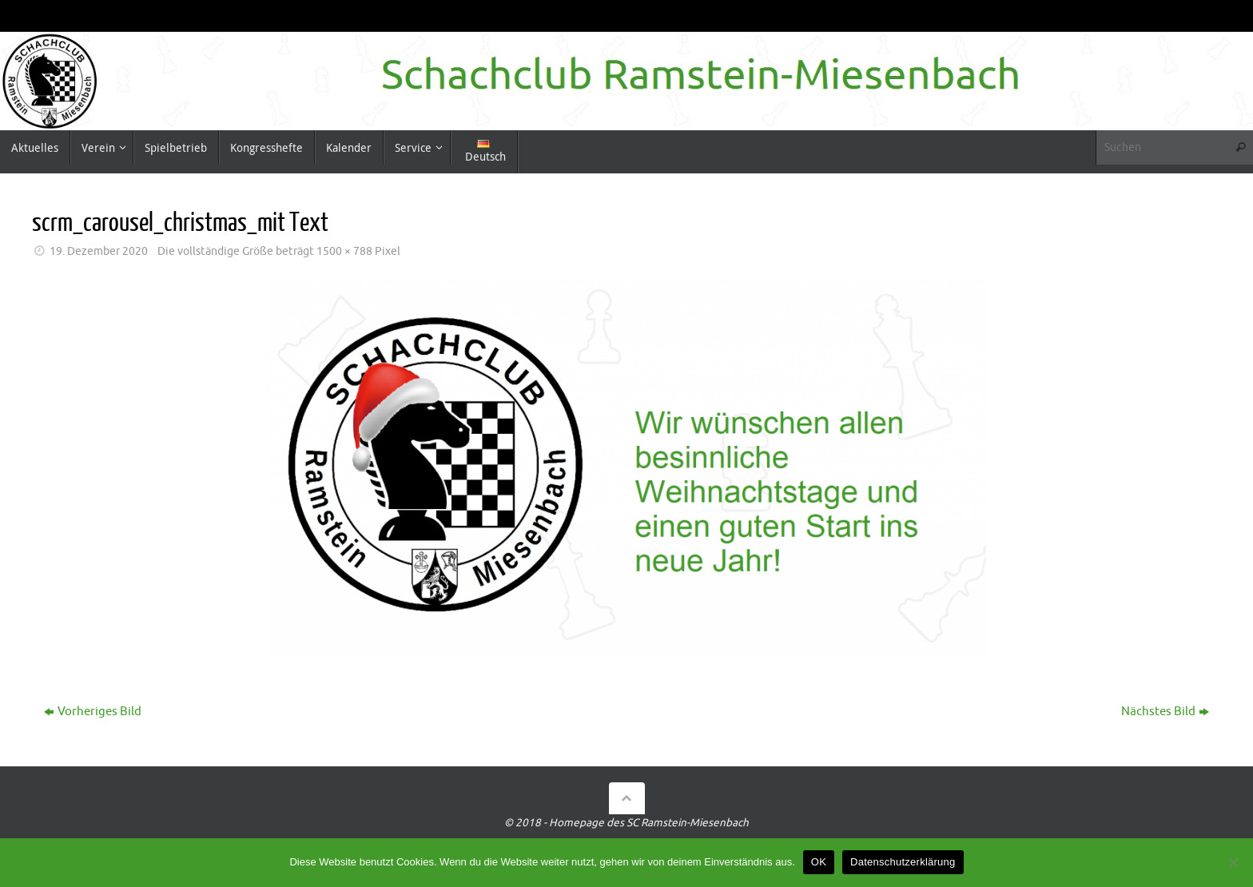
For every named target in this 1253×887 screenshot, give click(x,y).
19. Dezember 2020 (99, 251)
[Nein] (1233, 862)
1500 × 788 (344, 251)
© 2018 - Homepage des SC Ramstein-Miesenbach (626, 822)
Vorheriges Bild (92, 711)
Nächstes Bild (1165, 711)
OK (818, 862)
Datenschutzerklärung (902, 862)
